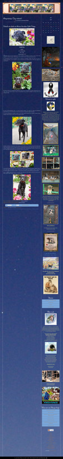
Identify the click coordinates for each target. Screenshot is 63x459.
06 (43, 26)
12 (58, 26)
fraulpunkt (50, 438)
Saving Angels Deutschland (50, 410)
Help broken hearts (51, 425)
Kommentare (18, 207)
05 (58, 24)
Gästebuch (33, 1)
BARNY (50, 304)
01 (48, 24)
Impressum (18, 1)
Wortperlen (51, 436)
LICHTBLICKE (50, 302)
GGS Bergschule (50, 445)
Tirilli (51, 433)
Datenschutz (23, 1)
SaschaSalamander (51, 448)
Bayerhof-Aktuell (51, 446)
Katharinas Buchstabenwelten (50, 442)
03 (53, 24)
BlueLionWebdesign (52, 450)
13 (43, 28)
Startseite (5, 1)
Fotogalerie (28, 1)
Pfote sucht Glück (51, 412)
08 (48, 26)
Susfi (51, 432)
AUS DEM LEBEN (51, 306)
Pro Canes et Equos (51, 417)
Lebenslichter (5, 207)
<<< (43, 19)
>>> (58, 19)
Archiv (10, 1)
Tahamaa (50, 441)
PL (21, 207)
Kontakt (13, 1)
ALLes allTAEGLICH (50, 437)
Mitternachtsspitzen (51, 440)
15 (48, 28)
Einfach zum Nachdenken (51, 447)
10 (53, 26)
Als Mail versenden (25, 205)
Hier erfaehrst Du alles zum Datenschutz (38, 457)
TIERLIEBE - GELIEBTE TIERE (50, 300)
